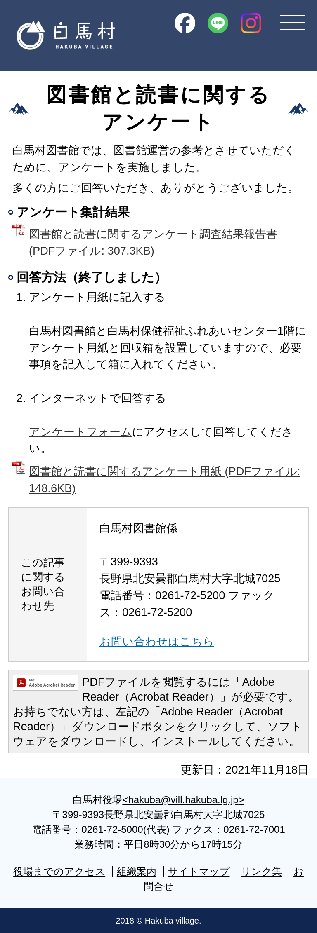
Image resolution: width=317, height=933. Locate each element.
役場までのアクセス (59, 871)
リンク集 (261, 871)
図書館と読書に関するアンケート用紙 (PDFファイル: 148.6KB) (164, 480)
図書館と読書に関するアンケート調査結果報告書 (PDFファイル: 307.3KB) (153, 242)
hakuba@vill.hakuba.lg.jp (183, 799)
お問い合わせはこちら (156, 641)
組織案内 (136, 871)
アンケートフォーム (80, 431)
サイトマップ (199, 871)
